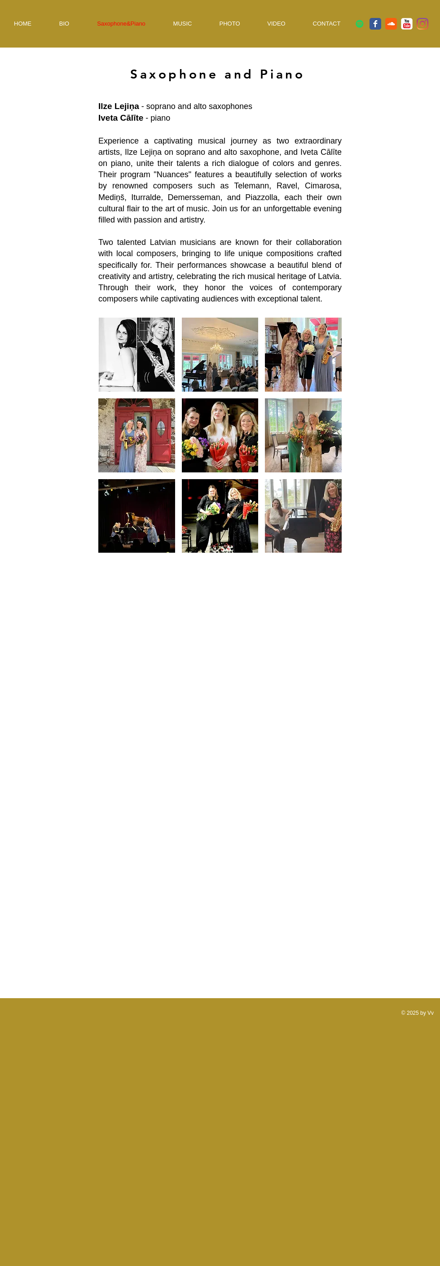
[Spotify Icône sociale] (359, 24)
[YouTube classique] (407, 24)
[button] (136, 355)
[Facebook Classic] (375, 24)
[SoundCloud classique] (391, 24)
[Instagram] (422, 24)
